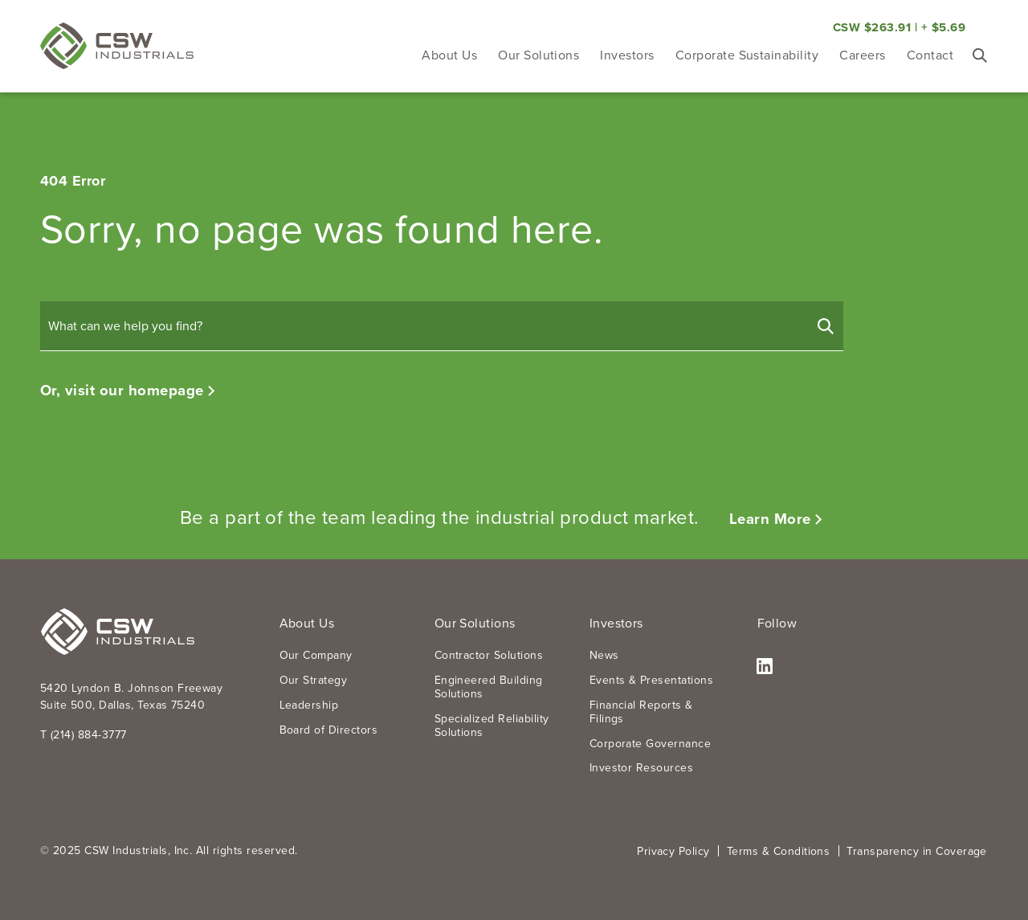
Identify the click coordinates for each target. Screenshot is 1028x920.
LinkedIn (765, 667)
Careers (862, 55)
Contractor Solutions (489, 655)
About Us (449, 55)
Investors (627, 55)
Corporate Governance (650, 743)
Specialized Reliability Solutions (491, 725)
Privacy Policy (673, 850)
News (604, 655)
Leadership (309, 705)
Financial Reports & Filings (641, 712)
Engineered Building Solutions (488, 687)
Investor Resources (641, 767)
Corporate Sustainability (747, 55)
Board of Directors (328, 730)
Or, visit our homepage (122, 390)
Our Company (316, 655)
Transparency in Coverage (916, 850)
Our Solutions (538, 55)
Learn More (770, 519)
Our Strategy (313, 680)
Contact (930, 55)
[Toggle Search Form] (980, 55)
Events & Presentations (651, 680)
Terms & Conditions (778, 850)
